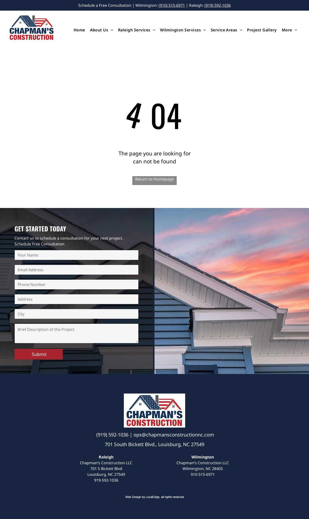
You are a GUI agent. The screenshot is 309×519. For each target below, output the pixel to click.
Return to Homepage (154, 179)
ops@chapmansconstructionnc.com (173, 434)
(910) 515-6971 (172, 5)
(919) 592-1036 (217, 5)
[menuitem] (79, 30)
